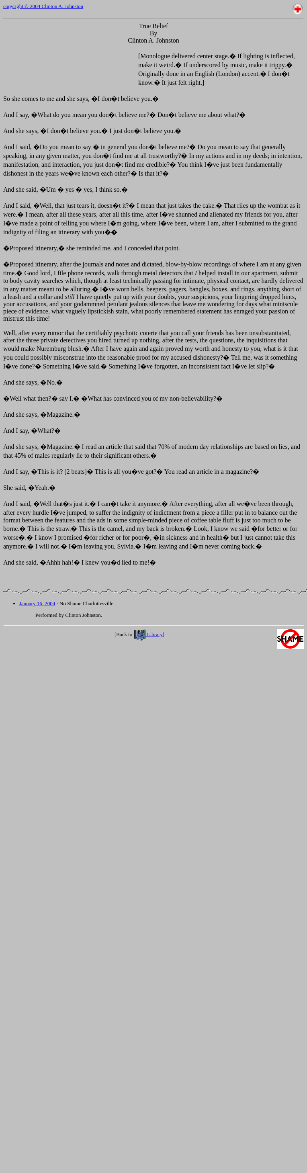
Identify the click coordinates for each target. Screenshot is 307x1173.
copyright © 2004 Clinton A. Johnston (43, 6)
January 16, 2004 (37, 603)
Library (148, 634)
